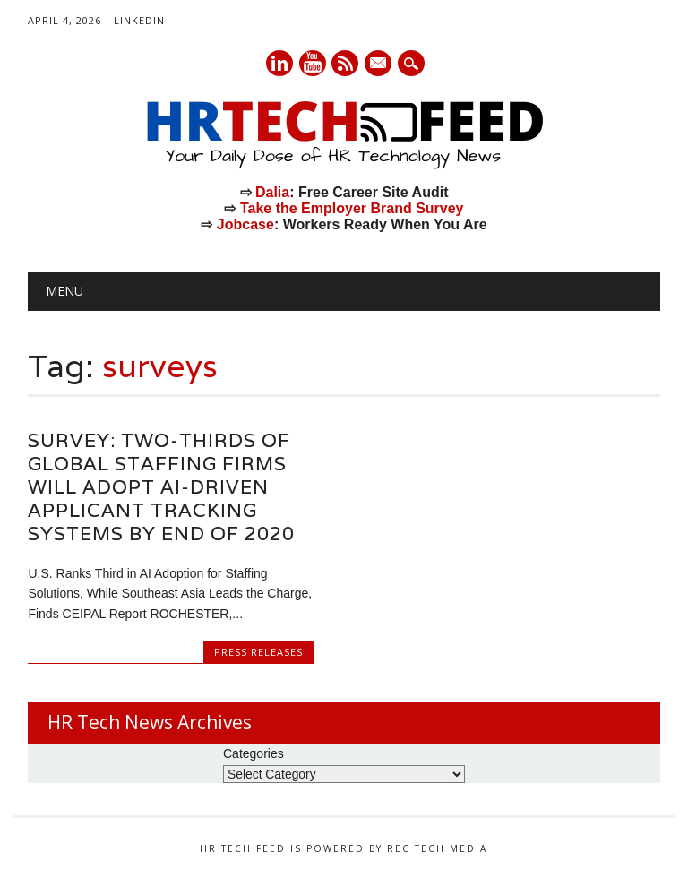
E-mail (379, 64)
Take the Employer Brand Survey (352, 208)
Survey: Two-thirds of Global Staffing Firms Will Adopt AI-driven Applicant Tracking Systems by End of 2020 (161, 487)
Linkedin (279, 63)
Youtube (312, 63)
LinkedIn (139, 20)
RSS (344, 63)
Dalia (272, 192)
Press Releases (258, 651)
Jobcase (245, 224)
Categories (253, 753)
